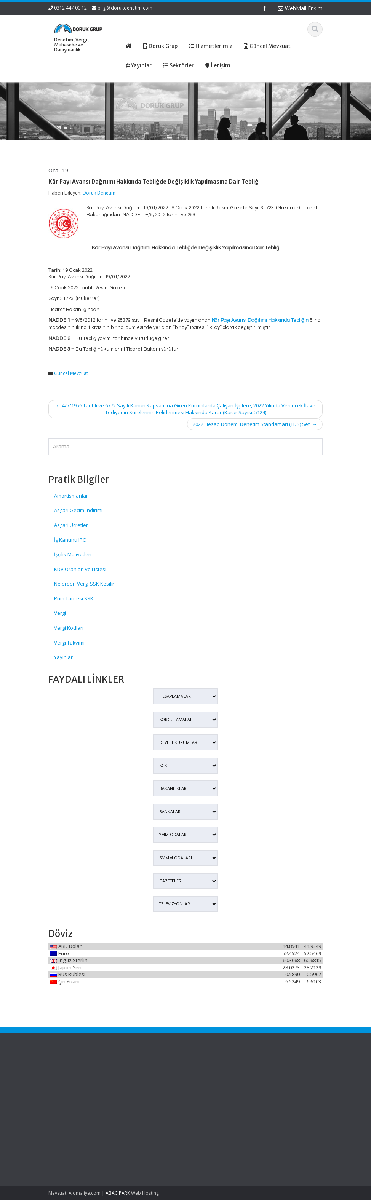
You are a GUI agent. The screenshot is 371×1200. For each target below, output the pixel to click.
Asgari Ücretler (71, 525)
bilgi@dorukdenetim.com (125, 8)
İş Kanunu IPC (70, 539)
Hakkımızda (213, 1082)
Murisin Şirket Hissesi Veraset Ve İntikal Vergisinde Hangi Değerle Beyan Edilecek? (69, 1142)
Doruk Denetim (99, 193)
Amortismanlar (71, 495)
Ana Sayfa (212, 1075)
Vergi (60, 613)
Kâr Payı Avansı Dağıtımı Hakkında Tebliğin (260, 320)
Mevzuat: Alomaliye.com (74, 1193)
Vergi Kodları (68, 627)
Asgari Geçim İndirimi (78, 510)
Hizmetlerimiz (215, 1089)
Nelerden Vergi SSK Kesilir (84, 583)
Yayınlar (63, 657)
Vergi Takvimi (69, 642)
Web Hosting (145, 1193)
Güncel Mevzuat (71, 373)
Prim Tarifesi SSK (73, 598)
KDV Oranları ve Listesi (80, 569)
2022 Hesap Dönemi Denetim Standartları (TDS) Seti (255, 424)
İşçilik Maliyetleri (72, 554)
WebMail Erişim (300, 8)
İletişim (208, 1103)
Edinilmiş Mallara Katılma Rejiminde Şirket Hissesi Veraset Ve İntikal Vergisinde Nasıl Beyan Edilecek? (68, 1097)
